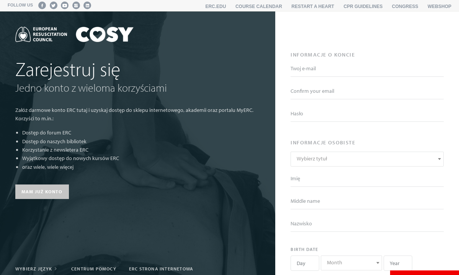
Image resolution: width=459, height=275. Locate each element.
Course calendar (258, 6)
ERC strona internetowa (161, 269)
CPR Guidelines (362, 6)
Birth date (304, 249)
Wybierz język (37, 269)
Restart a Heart (312, 6)
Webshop (439, 6)
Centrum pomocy (93, 269)
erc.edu (215, 6)
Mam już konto (42, 191)
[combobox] (367, 159)
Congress (405, 6)
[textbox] (367, 158)
